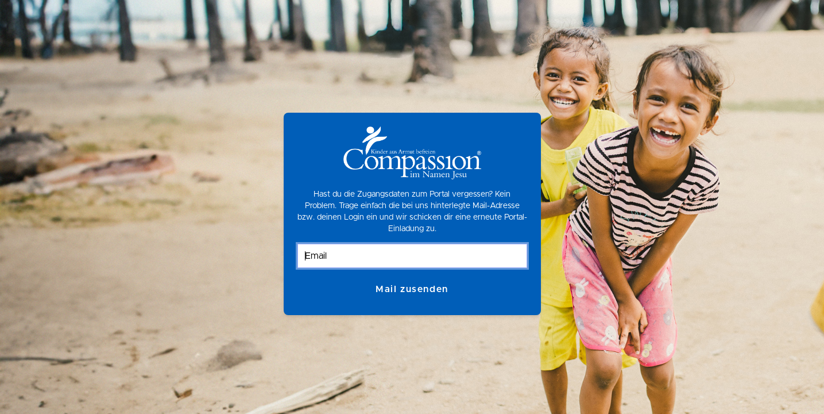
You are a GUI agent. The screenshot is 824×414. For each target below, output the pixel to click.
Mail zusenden (412, 289)
